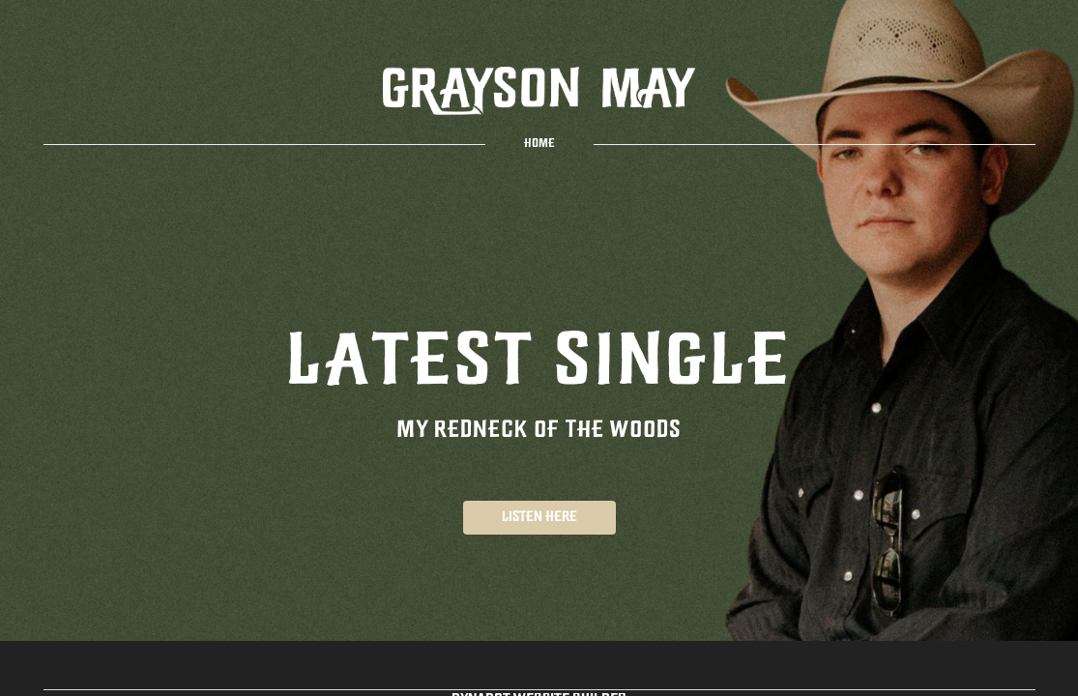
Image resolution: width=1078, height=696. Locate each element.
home (539, 144)
